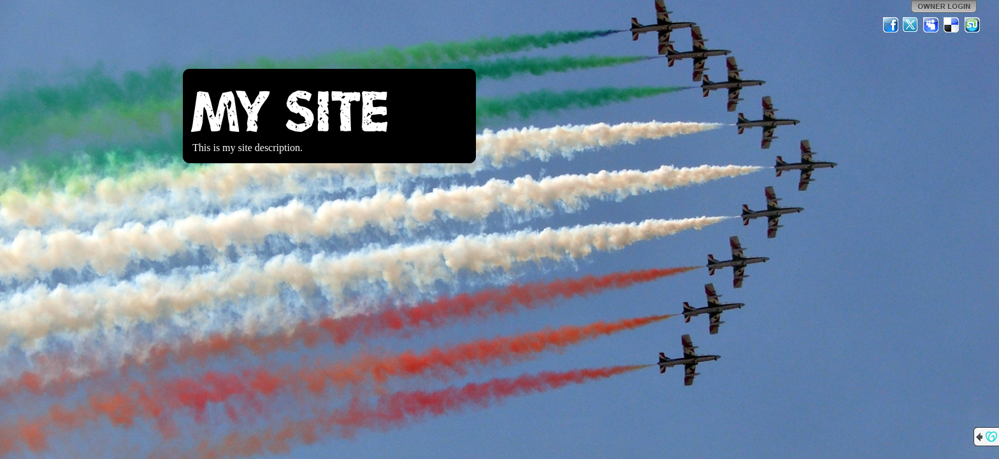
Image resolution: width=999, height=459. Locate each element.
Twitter (911, 25)
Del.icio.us (952, 25)
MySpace (931, 25)
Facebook (891, 25)
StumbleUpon (972, 25)
